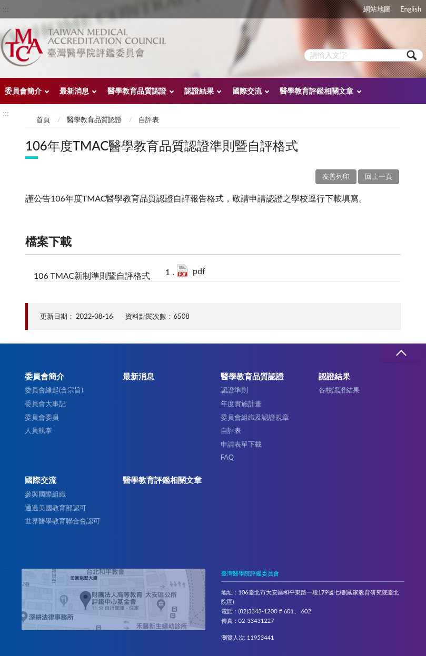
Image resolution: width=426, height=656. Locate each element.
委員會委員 (42, 417)
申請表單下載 (241, 444)
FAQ (227, 457)
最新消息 (74, 90)
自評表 (148, 119)
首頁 (43, 119)
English (410, 9)
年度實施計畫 (241, 403)
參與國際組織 (45, 494)
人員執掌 (38, 430)
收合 (400, 353)
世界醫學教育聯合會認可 (62, 521)
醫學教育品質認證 (136, 90)
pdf (199, 271)
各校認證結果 (339, 390)
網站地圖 (377, 9)
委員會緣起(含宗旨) (54, 390)
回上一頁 (378, 176)
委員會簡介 (23, 90)
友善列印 (336, 176)
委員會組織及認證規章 (255, 417)
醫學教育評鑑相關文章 (316, 90)
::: (6, 9)
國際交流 (247, 90)
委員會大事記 (45, 403)
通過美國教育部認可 (55, 507)
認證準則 (234, 390)
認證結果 (199, 90)
